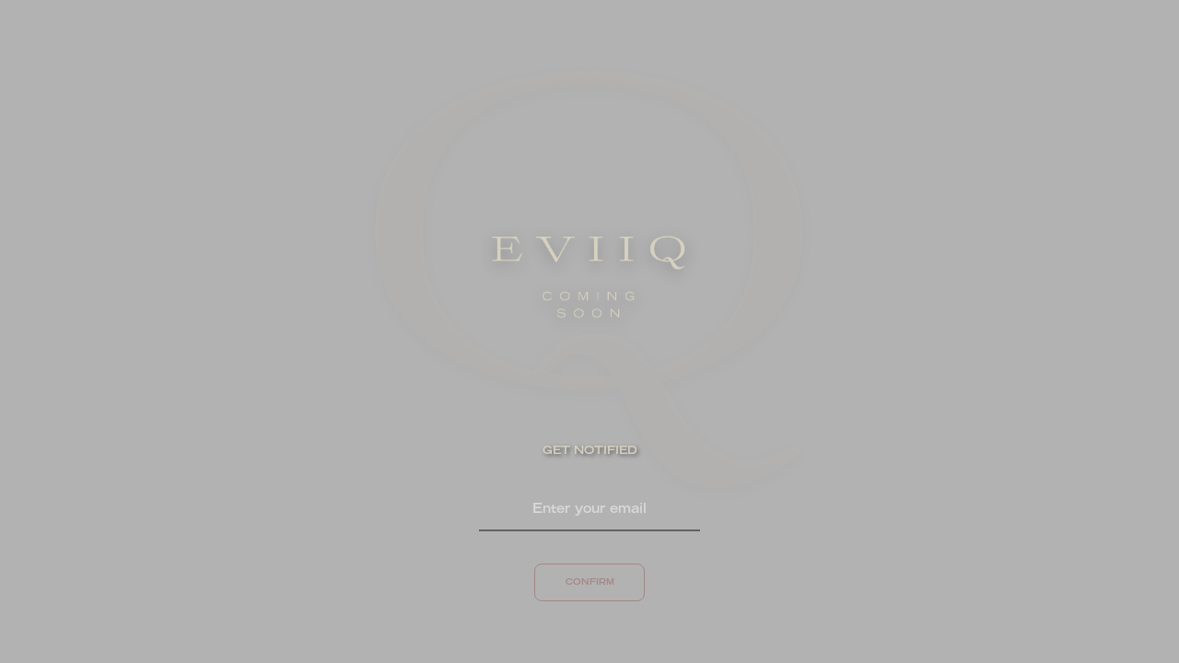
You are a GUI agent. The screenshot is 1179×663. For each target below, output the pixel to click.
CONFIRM (590, 582)
